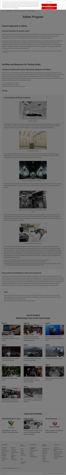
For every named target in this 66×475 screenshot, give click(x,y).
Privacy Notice (15, 7)
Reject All (49, 4)
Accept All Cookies (49, 7)
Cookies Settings (49, 1)
